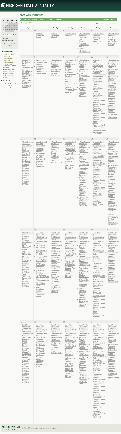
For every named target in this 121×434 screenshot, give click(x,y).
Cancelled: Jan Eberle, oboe (41, 72)
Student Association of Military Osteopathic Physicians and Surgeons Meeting (84, 280)
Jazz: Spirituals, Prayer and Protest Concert (26, 254)
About (23, 427)
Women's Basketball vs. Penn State (26, 62)
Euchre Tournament (113, 281)
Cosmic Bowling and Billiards (70, 275)
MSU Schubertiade (56, 352)
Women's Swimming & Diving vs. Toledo (97, 95)
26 (16, 29)
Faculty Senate (54, 152)
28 (7, 31)
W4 (3, 29)
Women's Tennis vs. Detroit (26, 359)
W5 (3, 31)
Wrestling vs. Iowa (27, 243)
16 (11, 27)
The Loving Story (83, 189)
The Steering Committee (56, 70)
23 (11, 29)
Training (6, 78)
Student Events (9, 76)
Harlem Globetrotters (113, 251)
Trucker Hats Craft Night (70, 262)
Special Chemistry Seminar (55, 147)
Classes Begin (41, 60)
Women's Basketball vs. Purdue (26, 353)
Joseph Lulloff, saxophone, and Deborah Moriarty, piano (113, 217)
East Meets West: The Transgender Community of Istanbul (41, 236)
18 (14, 27)
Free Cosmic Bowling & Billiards (70, 167)
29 (9, 31)
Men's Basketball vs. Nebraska (27, 160)
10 (13, 25)
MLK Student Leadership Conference (113, 153)
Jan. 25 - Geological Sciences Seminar (96, 258)
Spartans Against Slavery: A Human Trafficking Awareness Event (99, 415)
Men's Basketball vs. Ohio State (112, 184)
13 (5, 27)
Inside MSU (96, 79)
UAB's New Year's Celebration (112, 116)
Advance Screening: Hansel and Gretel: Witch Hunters (84, 302)
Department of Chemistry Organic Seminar (70, 76)
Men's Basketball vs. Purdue (112, 39)
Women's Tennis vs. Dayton (112, 172)
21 (7, 29)
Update (10, 45)
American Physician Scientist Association (40, 163)
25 (14, 29)
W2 (3, 25)
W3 (3, 27)
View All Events (9, 54)
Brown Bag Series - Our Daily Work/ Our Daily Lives (98, 163)
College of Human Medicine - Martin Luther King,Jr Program (42, 273)
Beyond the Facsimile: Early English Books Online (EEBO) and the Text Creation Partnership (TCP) (56, 262)
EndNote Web (70, 146)
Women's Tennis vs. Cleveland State (112, 339)
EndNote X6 (40, 159)
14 (7, 27)
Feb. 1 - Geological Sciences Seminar (96, 369)
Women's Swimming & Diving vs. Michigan (97, 285)
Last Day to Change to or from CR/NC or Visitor (98, 66)
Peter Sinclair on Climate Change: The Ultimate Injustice (70, 268)
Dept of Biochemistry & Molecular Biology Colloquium (84, 149)
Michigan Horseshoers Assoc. (84, 44)
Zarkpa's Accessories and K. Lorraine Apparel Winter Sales (84, 159)
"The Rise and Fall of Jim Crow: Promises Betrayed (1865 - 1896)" (42, 259)
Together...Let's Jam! (71, 84)
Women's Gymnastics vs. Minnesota (98, 395)
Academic (7, 56)
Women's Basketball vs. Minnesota (84, 50)
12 (16, 25)
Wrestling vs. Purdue (97, 38)
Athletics (7, 60)
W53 (3, 23)
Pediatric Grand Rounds (82, 39)
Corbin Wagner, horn (56, 161)
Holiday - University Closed (40, 35)
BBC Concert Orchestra (84, 379)
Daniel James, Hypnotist (98, 316)
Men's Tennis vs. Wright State (113, 65)
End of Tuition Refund (98, 334)
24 (13, 29)
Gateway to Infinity (96, 42)
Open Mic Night (83, 382)
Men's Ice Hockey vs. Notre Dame (97, 109)
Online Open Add (97, 61)
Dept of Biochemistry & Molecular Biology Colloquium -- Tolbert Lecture (98, 345)
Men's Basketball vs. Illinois (83, 374)
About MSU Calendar (10, 84)
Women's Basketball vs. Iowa (83, 178)
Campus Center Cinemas (82, 83)
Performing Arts (9, 69)
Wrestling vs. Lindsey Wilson (27, 76)
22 (9, 29)
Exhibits (6, 68)
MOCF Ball (112, 350)
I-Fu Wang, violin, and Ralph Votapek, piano (98, 203)
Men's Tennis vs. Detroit (113, 83)
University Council (55, 271)
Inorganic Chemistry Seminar (40, 67)
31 (7, 23)
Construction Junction (84, 70)
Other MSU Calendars (10, 86)
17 (13, 27)
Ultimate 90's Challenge (113, 223)
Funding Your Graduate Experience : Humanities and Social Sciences (98, 274)
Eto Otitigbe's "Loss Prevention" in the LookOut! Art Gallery (41, 251)
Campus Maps (8, 88)
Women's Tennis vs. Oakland (112, 177)
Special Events (8, 74)
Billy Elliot (69, 81)
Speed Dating (113, 378)
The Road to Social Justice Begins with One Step (113, 160)
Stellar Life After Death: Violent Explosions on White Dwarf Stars (84, 201)
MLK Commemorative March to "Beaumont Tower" (42, 282)
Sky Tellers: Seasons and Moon (27, 82)
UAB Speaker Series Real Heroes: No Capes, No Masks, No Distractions (70, 367)
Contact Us (29, 427)
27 (5, 31)
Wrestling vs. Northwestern (97, 280)
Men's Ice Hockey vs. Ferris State (97, 193)
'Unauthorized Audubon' (70, 34)
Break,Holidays (9, 62)
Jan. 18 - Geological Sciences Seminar (96, 170)
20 (5, 29)
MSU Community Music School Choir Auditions (84, 76)
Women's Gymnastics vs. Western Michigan (113, 88)
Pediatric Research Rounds (55, 65)
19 (16, 27)
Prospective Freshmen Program (97, 82)
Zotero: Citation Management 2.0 (99, 76)
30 (5, 23)
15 (9, 27)
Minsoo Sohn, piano (70, 162)
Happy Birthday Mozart (25, 344)
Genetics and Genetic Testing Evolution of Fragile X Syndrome (70, 68)
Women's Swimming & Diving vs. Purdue (113, 77)
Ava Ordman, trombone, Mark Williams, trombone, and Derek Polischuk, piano (27, 151)
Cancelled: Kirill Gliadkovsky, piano (98, 126)
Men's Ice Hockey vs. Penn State (96, 291)
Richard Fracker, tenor (56, 74)
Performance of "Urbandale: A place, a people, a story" (98, 382)
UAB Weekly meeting (56, 282)
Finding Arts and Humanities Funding (84, 167)
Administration (8, 58)
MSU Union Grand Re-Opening (55, 156)
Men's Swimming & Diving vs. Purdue (97, 88)
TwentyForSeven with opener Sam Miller (99, 132)
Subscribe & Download (10, 44)
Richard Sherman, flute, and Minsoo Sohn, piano (71, 89)
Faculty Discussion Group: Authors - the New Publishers (70, 357)
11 (14, 25)
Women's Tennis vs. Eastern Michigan (55, 276)
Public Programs (9, 72)
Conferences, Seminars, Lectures (10, 64)
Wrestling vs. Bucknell (27, 72)
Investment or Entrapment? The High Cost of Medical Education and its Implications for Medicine (70, 153)
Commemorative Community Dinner (42, 294)
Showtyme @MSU (112, 209)
